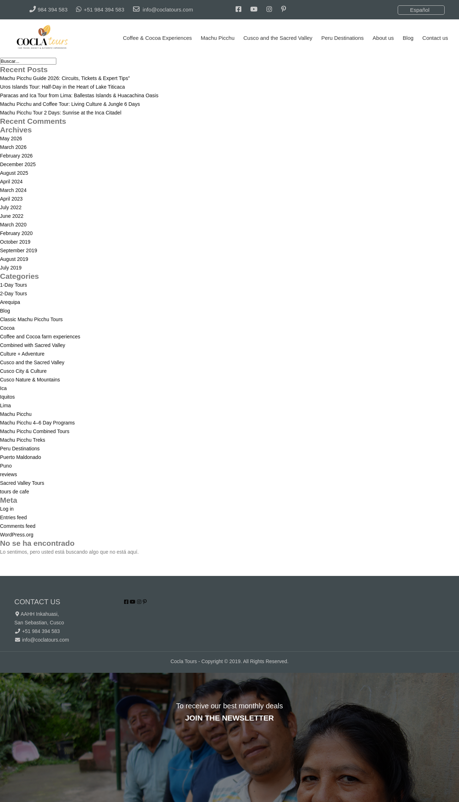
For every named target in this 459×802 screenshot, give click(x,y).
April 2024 (11, 181)
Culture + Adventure (22, 354)
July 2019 (11, 268)
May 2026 (11, 138)
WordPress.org (16, 535)
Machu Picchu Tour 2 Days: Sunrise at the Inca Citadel (60, 113)
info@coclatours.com (45, 640)
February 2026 (16, 156)
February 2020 (16, 233)
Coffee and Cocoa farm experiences (40, 336)
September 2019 (18, 250)
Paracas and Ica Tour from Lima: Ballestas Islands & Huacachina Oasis (79, 95)
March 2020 (13, 225)
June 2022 (11, 216)
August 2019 (14, 259)
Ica (3, 388)
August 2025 (14, 173)
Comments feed (18, 526)
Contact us (435, 38)
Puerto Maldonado (20, 457)
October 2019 (15, 242)
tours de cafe (14, 491)
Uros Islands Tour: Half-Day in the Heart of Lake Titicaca (62, 87)
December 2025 (18, 164)
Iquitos (7, 397)
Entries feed (13, 517)
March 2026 (13, 147)
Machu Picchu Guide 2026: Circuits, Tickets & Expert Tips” (65, 78)
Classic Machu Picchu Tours (31, 319)
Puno (6, 466)
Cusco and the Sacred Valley (277, 38)
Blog (408, 38)
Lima (5, 405)
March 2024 (13, 190)
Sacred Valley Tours (22, 483)
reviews (8, 474)
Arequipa (10, 302)
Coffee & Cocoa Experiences (157, 38)
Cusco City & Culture (23, 371)
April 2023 (11, 199)
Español (419, 10)
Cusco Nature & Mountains (30, 380)
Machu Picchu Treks (22, 440)
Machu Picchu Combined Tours (35, 431)
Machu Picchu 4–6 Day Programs (37, 423)
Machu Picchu (218, 38)
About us (383, 38)
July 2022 (11, 207)
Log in (7, 509)
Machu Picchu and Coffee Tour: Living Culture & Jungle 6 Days (70, 104)
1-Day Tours (13, 285)
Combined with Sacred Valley (32, 345)
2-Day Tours (13, 293)
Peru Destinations (342, 38)
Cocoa (7, 328)
